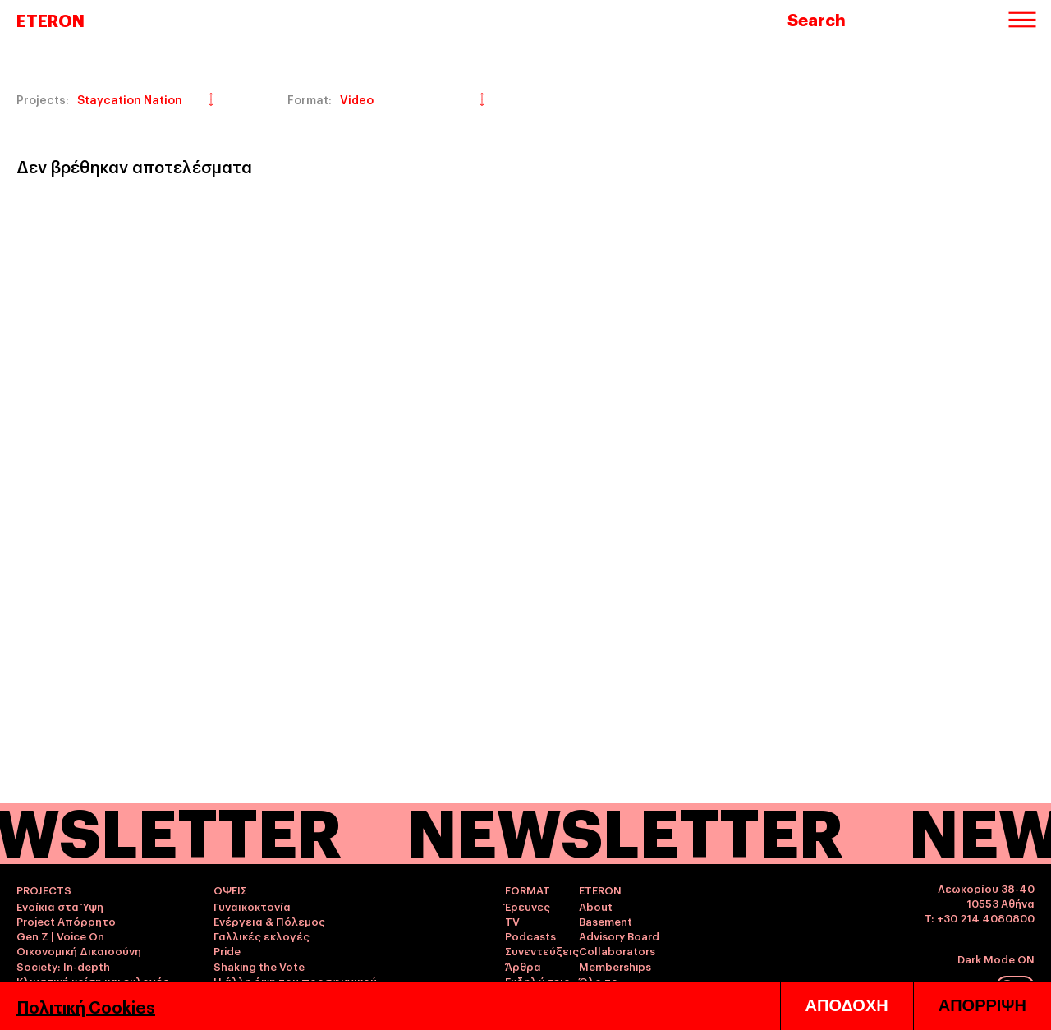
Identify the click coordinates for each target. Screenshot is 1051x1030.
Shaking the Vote (259, 966)
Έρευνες (527, 906)
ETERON (50, 19)
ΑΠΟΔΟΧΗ (846, 1005)
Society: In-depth (63, 966)
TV (512, 920)
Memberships (615, 966)
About (596, 906)
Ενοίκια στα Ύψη (59, 906)
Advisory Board (619, 935)
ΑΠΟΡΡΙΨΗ (982, 1005)
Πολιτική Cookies (85, 1006)
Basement (605, 920)
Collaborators (617, 950)
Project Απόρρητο (66, 920)
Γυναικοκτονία (252, 906)
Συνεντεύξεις (542, 950)
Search (816, 18)
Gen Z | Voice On (60, 935)
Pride (227, 950)
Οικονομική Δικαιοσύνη (78, 950)
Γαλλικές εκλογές (261, 935)
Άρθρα (523, 966)
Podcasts (530, 935)
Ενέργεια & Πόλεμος (269, 920)
